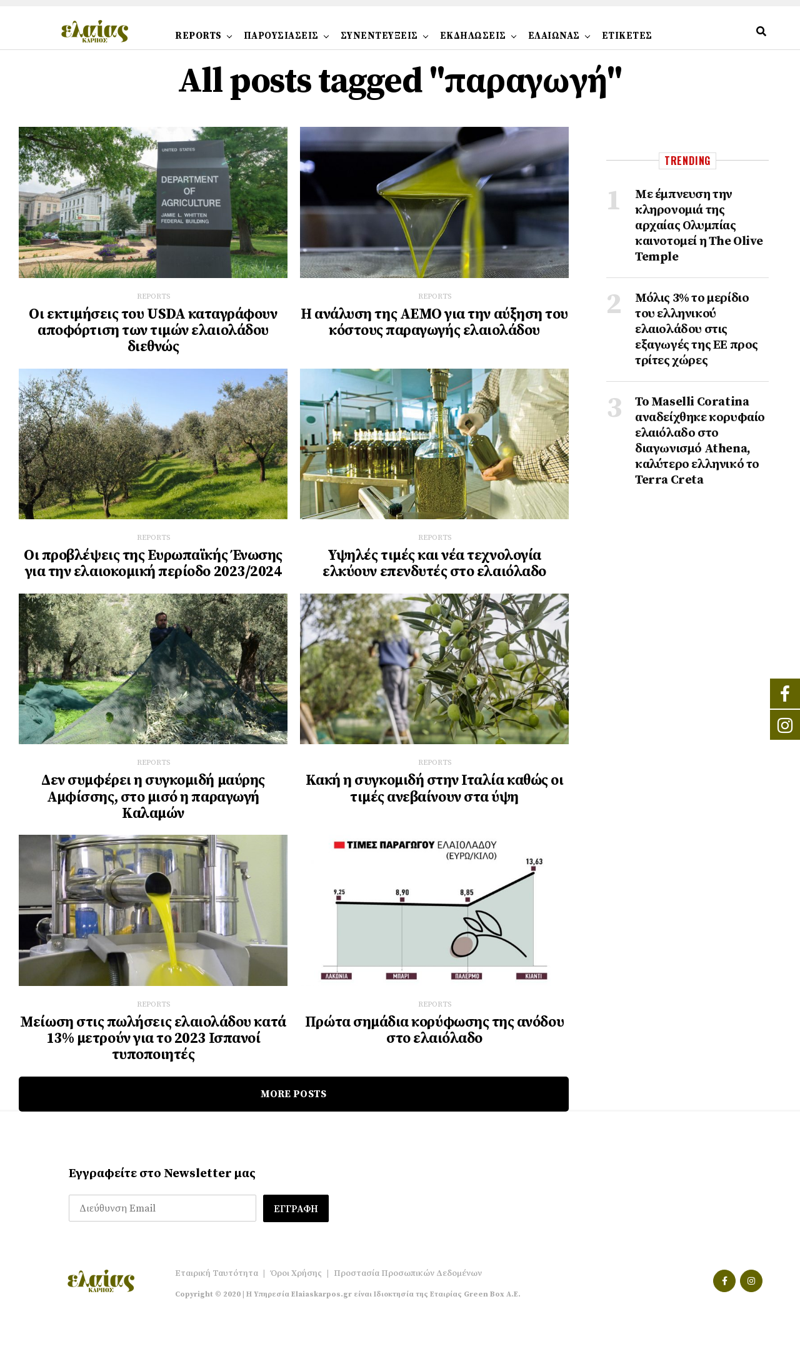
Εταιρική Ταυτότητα (216, 1277)
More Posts (293, 1098)
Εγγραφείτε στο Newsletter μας (162, 1178)
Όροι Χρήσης (296, 1277)
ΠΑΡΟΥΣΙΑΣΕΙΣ (281, 36)
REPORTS (198, 36)
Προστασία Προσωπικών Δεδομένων (408, 1277)
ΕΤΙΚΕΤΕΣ (627, 36)
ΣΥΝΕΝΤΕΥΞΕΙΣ (379, 36)
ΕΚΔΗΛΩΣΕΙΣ (473, 36)
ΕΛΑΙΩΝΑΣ (554, 36)
